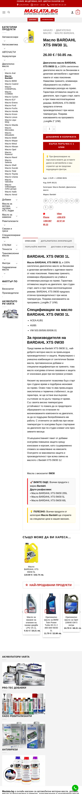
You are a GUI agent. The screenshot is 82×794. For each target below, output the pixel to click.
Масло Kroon (11, 114)
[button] (4, 12)
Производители (10, 293)
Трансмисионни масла (10, 254)
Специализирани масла (11, 236)
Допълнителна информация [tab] (56, 241)
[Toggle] (4, 40)
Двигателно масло (8, 65)
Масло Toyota (11, 174)
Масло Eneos (11, 102)
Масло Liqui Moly (10, 121)
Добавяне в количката (61, 137)
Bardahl (53, 194)
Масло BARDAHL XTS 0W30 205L (49, 493)
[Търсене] (9, 12)
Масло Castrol (11, 84)
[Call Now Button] (75, 788)
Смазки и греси (7, 229)
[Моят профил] (72, 12)
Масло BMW (11, 81)
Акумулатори (9, 56)
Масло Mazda (11, 125)
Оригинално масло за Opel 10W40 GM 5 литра (71, 621)
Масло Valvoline (9, 181)
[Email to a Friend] (61, 201)
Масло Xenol (11, 194)
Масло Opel (10, 149)
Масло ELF (10, 99)
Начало (48, 30)
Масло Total (10, 171)
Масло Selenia (8, 161)
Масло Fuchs (11, 108)
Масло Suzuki (11, 168)
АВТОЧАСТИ (9, 52)
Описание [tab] (30, 241)
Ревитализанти (10, 221)
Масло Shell (10, 165)
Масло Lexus (11, 117)
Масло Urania (11, 177)
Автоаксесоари (10, 37)
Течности (7, 249)
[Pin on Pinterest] (66, 201)
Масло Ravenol (8, 153)
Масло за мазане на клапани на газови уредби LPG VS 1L (31, 622)
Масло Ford (10, 105)
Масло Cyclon (11, 97)
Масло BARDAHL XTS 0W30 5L (48, 497)
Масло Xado (11, 192)
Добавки (6, 199)
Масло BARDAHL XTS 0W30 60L (48, 500)
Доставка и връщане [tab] (62, 247)
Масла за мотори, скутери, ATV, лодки (8, 207)
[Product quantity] (49, 129)
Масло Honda (11, 111)
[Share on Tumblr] (45, 207)
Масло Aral (10, 73)
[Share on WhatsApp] (45, 201)
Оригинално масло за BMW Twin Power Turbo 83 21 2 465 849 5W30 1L (51, 624)
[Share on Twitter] (56, 201)
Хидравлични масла (9, 268)
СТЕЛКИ (6, 245)
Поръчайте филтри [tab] (35, 247)
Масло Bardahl (9, 77)
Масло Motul (11, 144)
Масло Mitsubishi (9, 134)
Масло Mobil (11, 138)
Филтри (6, 263)
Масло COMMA (9, 93)
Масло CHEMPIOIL (10, 88)
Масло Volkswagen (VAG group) (10, 187)
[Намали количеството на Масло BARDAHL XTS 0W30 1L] (45, 129)
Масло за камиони (7, 216)
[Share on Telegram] (51, 207)
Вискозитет (8, 289)
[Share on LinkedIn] (77, 201)
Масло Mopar (11, 141)
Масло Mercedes (9, 129)
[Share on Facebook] (51, 201)
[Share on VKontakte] (71, 201)
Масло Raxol (11, 157)
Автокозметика (10, 44)
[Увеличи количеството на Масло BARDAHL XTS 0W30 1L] (54, 129)
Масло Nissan (11, 146)
